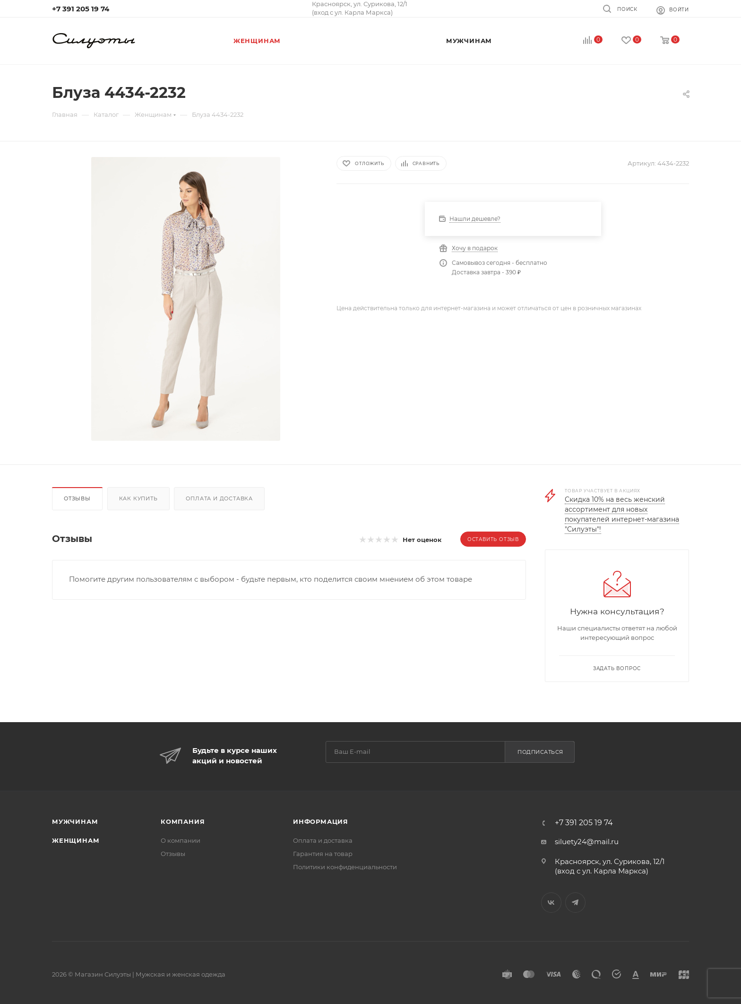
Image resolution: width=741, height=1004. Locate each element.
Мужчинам (75, 821)
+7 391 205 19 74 (80, 8)
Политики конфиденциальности (345, 867)
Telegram (575, 902)
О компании (180, 840)
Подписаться (540, 752)
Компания (183, 821)
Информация (320, 821)
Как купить (138, 498)
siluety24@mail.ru (587, 841)
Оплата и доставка (219, 498)
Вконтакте (551, 902)
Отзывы (77, 498)
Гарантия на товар (323, 853)
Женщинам (75, 840)
